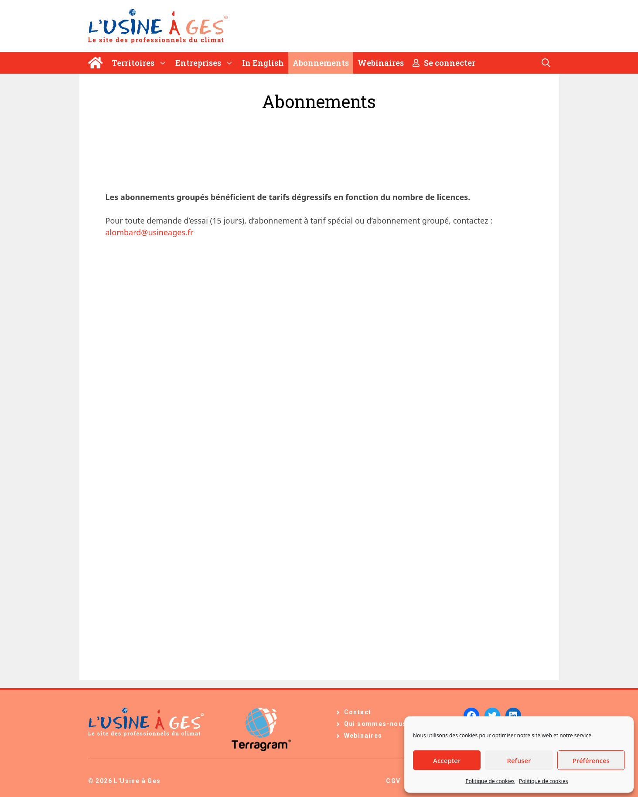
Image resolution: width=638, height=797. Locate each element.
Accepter (447, 760)
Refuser (519, 760)
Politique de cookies (490, 781)
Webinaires (381, 63)
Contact (358, 712)
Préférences (591, 760)
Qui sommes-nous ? (378, 723)
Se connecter (444, 63)
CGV (393, 780)
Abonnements (321, 63)
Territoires (141, 63)
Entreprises (206, 63)
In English (263, 63)
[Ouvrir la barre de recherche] (546, 63)
